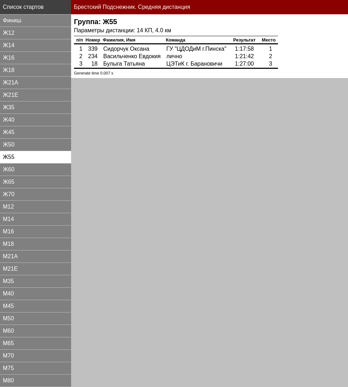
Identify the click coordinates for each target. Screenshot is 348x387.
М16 (8, 231)
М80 (8, 380)
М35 (8, 281)
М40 (8, 294)
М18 (8, 244)
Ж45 (9, 132)
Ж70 (9, 194)
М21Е (10, 269)
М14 (8, 219)
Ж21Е (10, 95)
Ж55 (9, 157)
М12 (8, 207)
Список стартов (23, 7)
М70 (8, 356)
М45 (8, 306)
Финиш (12, 20)
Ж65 (9, 182)
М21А (10, 256)
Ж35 (9, 107)
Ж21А (10, 82)
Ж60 (9, 169)
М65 (8, 343)
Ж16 (9, 58)
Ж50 (9, 145)
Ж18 (9, 70)
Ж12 (9, 33)
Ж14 (9, 45)
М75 (8, 368)
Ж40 (9, 120)
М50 (8, 318)
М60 (8, 331)
